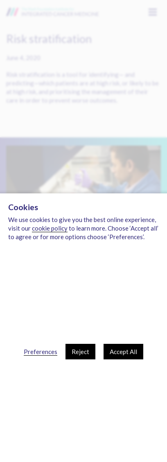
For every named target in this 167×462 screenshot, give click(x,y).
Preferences (40, 351)
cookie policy (50, 228)
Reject (80, 351)
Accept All (123, 351)
